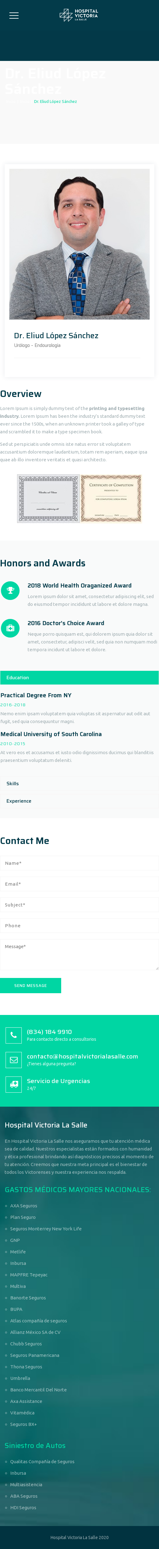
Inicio (11, 101)
